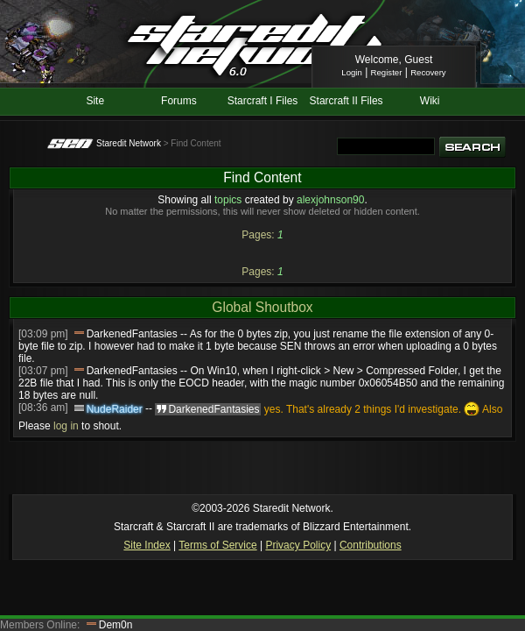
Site (95, 101)
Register (386, 72)
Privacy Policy (298, 545)
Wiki (430, 101)
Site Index (146, 545)
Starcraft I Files (263, 101)
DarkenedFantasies (132, 334)
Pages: (258, 235)
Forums (179, 101)
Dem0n (116, 625)
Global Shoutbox (262, 307)
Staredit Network (128, 143)
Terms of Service (217, 545)
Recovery (428, 72)
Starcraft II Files (346, 101)
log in (66, 426)
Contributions (371, 545)
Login (351, 72)
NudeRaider (115, 409)
